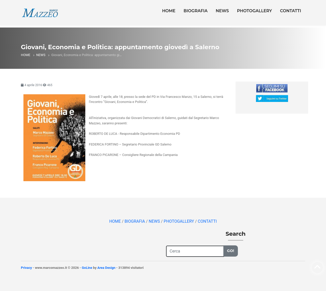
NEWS (222, 10)
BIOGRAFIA (196, 10)
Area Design (106, 268)
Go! (230, 250)
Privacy (26, 268)
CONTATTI (290, 10)
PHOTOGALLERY (254, 10)
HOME (168, 10)
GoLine (87, 268)
